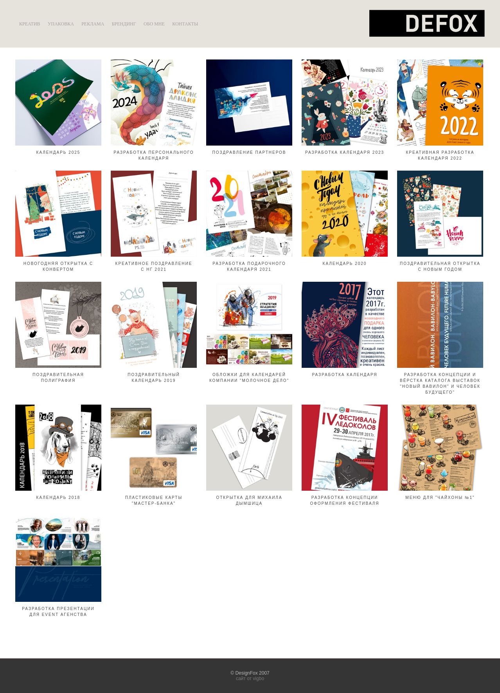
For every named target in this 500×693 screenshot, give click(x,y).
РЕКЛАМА (92, 24)
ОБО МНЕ (154, 24)
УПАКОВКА (61, 24)
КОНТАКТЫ (185, 24)
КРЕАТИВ (29, 24)
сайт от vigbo (250, 678)
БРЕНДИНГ (124, 24)
